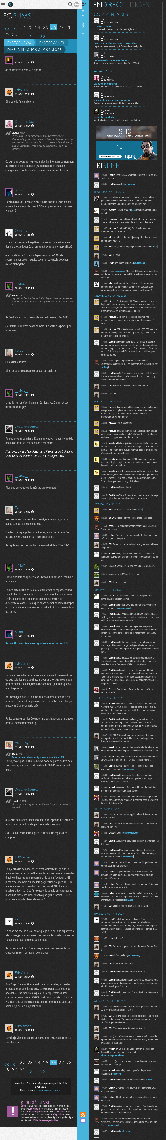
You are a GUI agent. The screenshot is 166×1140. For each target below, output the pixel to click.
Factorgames (52, 43)
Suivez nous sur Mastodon (85, 1127)
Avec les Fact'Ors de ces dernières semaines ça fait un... (120, 120)
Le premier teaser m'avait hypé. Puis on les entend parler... (121, 46)
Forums (105, 71)
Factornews (19, 43)
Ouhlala (21, 235)
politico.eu (122, 271)
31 (22, 34)
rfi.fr (106, 249)
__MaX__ (21, 292)
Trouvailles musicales (106, 117)
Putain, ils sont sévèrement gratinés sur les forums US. (36, 656)
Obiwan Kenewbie (29, 435)
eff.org (112, 368)
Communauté (85, 552)
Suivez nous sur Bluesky (85, 1133)
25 (45, 27)
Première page (7, 29)
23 (30, 27)
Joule (19, 58)
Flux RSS (85, 1114)
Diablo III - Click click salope (34, 49)
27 (61, 27)
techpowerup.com (133, 840)
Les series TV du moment (108, 83)
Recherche (68, 4)
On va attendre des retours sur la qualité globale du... (119, 29)
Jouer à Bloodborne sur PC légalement (115, 100)
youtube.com (132, 183)
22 (22, 27)
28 (69, 27)
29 (7, 34)
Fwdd (19, 359)
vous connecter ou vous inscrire (46, 1103)
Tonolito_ (107, 76)
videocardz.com (125, 612)
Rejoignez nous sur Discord (85, 1120)
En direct (111, 4)
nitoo (19, 194)
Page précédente (14, 29)
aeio (18, 932)
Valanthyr (22, 755)
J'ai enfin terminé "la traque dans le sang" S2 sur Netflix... (121, 86)
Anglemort (107, 110)
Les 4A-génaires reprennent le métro (113, 60)
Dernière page (42, 36)
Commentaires (113, 14)
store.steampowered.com (115, 1062)
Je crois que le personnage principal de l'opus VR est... (119, 62)
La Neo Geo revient (105, 26)
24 (38, 27)
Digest (144, 4)
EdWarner (23, 89)
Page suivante (30, 36)
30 (14, 34)
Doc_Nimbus (25, 121)
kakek (105, 53)
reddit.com (119, 1081)
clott (105, 19)
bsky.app (140, 907)
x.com (136, 209)
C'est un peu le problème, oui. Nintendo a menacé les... (119, 103)
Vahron (106, 93)
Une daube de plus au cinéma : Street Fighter (118, 43)
